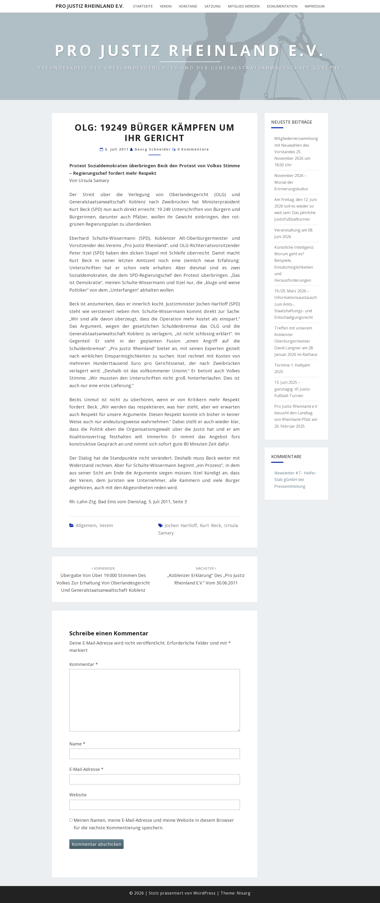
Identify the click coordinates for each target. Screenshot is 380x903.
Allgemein (86, 525)
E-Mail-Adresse (86, 769)
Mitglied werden (244, 6)
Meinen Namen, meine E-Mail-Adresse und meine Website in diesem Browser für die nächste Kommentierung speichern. (154, 824)
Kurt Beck (210, 525)
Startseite (143, 6)
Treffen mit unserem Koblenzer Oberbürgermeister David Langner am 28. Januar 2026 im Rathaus (295, 341)
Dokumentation (282, 6)
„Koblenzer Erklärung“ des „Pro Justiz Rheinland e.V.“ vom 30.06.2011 (206, 576)
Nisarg (244, 893)
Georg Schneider (153, 149)
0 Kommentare (193, 149)
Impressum (315, 6)
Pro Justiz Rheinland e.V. (89, 6)
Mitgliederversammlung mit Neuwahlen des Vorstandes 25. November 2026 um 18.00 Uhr (296, 152)
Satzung (213, 6)
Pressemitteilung (289, 486)
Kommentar (83, 664)
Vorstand (188, 6)
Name (77, 744)
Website (78, 795)
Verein (166, 6)
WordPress (204, 893)
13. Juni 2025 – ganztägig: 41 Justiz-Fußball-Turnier (292, 389)
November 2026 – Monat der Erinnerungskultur (291, 182)
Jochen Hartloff (181, 525)
